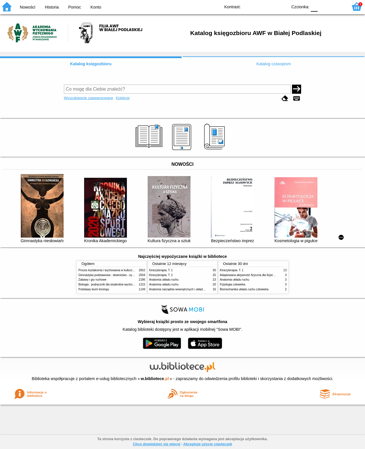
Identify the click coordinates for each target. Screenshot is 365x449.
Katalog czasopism (273, 64)
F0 (314, 6)
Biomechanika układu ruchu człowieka (244, 289)
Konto (95, 7)
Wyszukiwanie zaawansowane (88, 98)
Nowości (27, 7)
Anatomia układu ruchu (164, 279)
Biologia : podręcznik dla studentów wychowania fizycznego (116, 284)
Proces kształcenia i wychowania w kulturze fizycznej (112, 270)
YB (270, 6)
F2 (337, 6)
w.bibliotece (155, 378)
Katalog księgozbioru (91, 64)
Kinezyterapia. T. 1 (161, 270)
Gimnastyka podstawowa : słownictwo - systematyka (111, 275)
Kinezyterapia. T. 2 (161, 275)
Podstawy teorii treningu (93, 289)
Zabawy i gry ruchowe (92, 279)
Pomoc (74, 7)
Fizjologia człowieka (232, 284)
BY (282, 6)
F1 (324, 6)
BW (258, 6)
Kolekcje (122, 98)
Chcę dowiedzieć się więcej (156, 444)
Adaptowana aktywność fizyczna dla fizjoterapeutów (253, 275)
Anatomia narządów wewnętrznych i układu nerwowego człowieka (191, 289)
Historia (52, 7)
